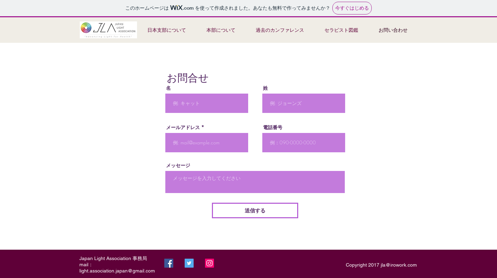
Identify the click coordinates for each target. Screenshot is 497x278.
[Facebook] (168, 263)
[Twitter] (189, 263)
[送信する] (255, 210)
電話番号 (272, 127)
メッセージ (178, 165)
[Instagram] (209, 263)
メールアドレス (183, 127)
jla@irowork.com (399, 265)
